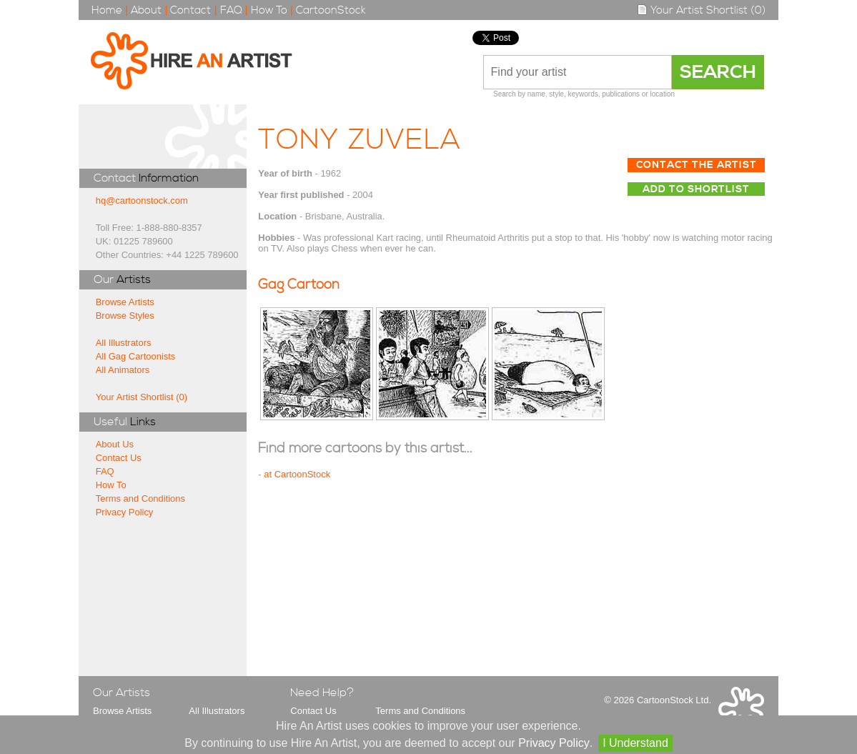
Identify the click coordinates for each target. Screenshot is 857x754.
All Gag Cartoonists (136, 356)
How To (269, 10)
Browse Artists (125, 302)
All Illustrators (124, 342)
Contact (190, 10)
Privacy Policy (125, 512)
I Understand (635, 743)
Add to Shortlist (696, 189)
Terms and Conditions (140, 498)
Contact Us (119, 457)
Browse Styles (125, 315)
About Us (115, 444)
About (146, 10)
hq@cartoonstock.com (142, 200)
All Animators (123, 369)
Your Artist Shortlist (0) (701, 10)
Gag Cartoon (299, 285)
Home (106, 10)
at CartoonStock (297, 474)
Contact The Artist (696, 165)
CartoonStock (331, 10)
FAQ (231, 10)
